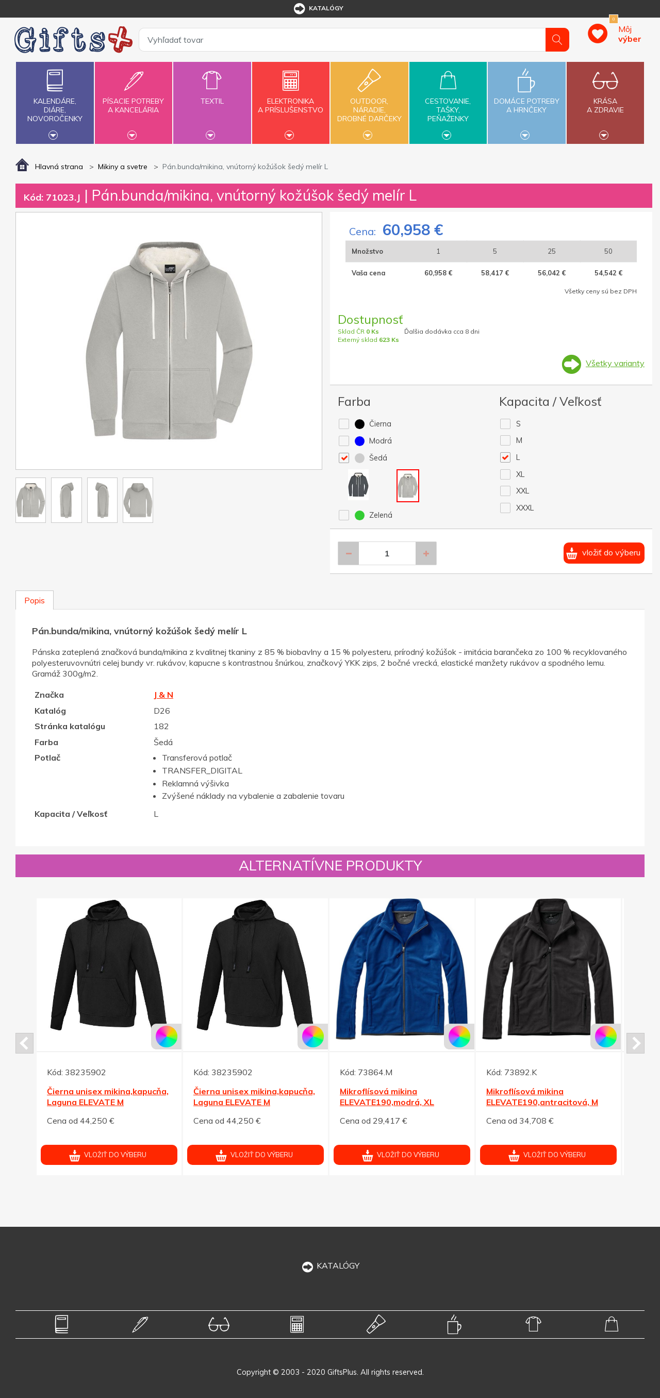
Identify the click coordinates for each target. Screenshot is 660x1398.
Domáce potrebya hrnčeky (526, 99)
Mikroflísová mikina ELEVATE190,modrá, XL (387, 1096)
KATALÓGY (330, 1265)
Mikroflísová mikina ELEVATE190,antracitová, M (542, 1096)
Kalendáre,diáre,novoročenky (54, 101)
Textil (211, 95)
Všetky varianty (615, 363)
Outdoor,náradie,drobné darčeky (369, 101)
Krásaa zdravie (605, 99)
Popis (34, 600)
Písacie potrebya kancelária (133, 99)
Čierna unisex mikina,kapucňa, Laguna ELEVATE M (108, 1096)
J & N (163, 694)
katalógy (317, 9)
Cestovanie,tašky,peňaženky (448, 101)
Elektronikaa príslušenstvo (290, 99)
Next (635, 1043)
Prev (24, 1043)
